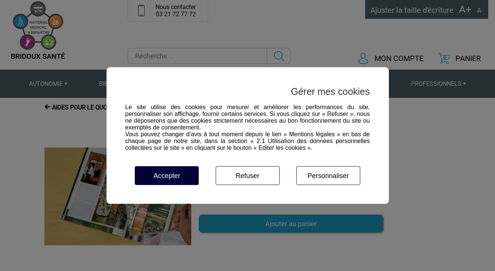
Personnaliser (328, 176)
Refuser (247, 176)
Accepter (167, 176)
